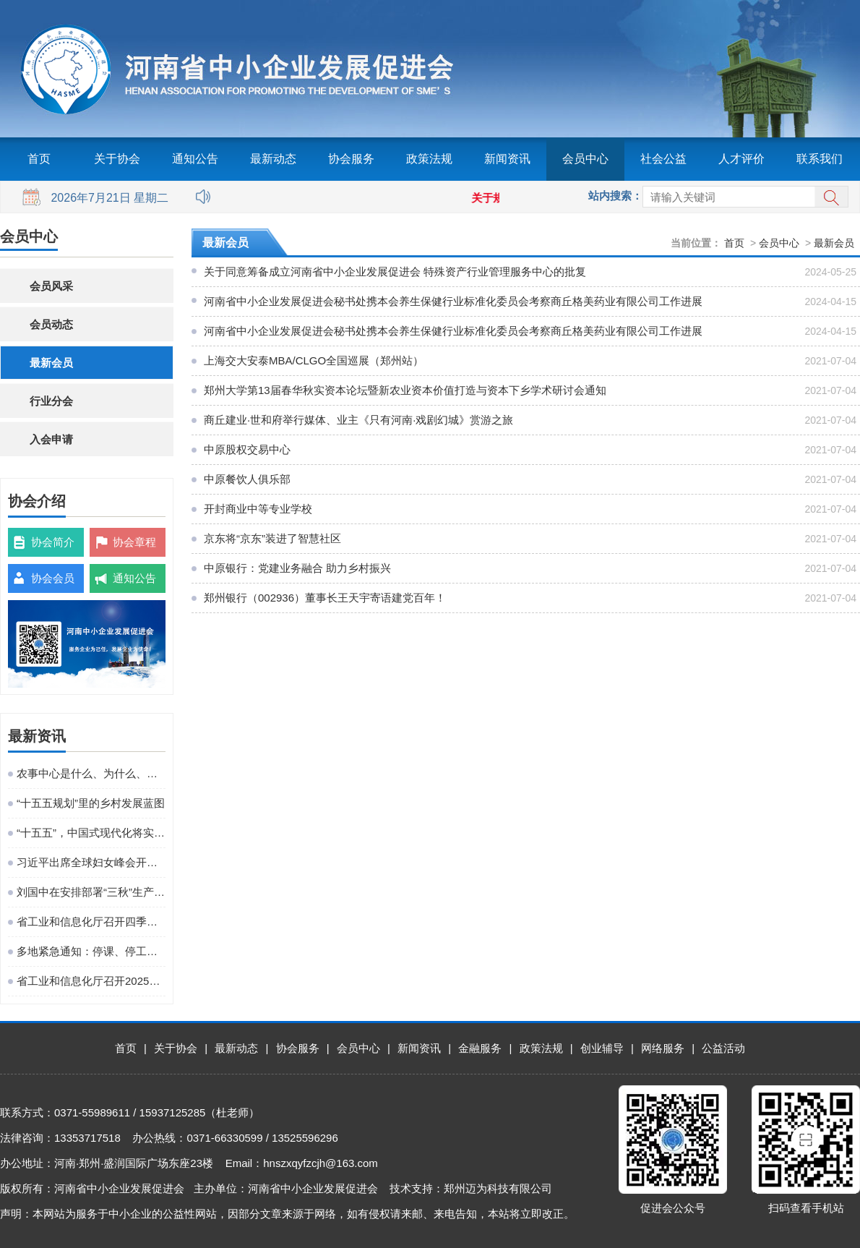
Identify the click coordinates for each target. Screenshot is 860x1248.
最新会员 (51, 362)
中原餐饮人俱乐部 (247, 479)
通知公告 (195, 159)
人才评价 (741, 159)
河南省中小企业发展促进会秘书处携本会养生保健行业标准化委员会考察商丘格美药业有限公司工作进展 (453, 301)
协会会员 (52, 578)
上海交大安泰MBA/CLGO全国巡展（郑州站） (313, 360)
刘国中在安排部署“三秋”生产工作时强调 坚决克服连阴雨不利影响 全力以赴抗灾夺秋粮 (91, 892)
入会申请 (51, 439)
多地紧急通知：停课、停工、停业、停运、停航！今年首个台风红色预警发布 (91, 951)
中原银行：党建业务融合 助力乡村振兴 (297, 568)
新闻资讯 (507, 159)
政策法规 (429, 159)
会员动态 (51, 324)
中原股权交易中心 (247, 449)
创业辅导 (602, 1048)
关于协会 (117, 159)
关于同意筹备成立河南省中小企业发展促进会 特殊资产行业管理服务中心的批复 (395, 271)
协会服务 (351, 159)
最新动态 (273, 159)
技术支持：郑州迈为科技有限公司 (471, 1188)
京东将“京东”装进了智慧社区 (272, 538)
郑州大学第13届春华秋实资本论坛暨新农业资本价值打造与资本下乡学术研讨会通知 (405, 390)
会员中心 (585, 159)
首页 (39, 159)
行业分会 (51, 401)
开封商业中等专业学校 (258, 509)
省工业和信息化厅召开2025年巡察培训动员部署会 (91, 981)
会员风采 (51, 286)
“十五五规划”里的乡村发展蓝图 (91, 803)
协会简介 (52, 542)
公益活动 (723, 1048)
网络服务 (662, 1048)
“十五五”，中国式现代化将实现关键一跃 (91, 832)
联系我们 (819, 159)
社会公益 (663, 159)
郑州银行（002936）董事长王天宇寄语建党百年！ (325, 597)
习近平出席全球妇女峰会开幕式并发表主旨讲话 (91, 862)
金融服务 (480, 1048)
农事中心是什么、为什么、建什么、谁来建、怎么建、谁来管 (91, 773)
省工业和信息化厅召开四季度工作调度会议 (91, 921)
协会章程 (134, 542)
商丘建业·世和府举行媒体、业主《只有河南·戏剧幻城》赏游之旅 (358, 420)
